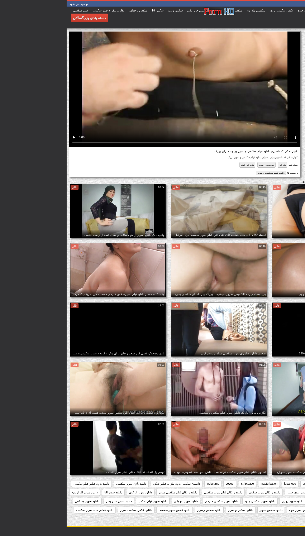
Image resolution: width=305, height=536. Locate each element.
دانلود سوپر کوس (259, 510)
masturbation (202, 483)
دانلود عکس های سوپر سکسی (28, 510)
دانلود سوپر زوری (226, 501)
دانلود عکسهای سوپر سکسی (281, 518)
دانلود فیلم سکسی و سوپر (204, 172)
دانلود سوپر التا (47, 492)
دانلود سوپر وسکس (21, 501)
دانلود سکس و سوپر (173, 510)
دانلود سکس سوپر (204, 510)
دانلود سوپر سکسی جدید (193, 501)
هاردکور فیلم (180, 164)
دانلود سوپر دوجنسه (286, 501)
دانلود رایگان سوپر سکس (198, 492)
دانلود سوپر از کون (73, 492)
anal (296, 483)
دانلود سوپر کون (232, 510)
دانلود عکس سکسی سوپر (69, 510)
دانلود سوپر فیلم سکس (86, 501)
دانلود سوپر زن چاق (255, 501)
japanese (223, 483)
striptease (181, 483)
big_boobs (279, 483)
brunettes (260, 483)
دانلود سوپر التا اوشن (18, 492)
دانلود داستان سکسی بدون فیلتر (240, 492)
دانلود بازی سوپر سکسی (64, 483)
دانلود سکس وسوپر (142, 510)
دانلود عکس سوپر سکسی (108, 510)
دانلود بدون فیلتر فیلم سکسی (25, 483)
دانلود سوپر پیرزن (288, 510)
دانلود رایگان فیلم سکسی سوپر (111, 492)
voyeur (163, 483)
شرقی (215, 164)
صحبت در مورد (200, 164)
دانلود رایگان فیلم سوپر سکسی (156, 492)
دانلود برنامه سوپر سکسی (282, 492)
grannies (241, 483)
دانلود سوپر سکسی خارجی (154, 501)
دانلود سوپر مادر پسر (52, 501)
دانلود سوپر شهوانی (119, 501)
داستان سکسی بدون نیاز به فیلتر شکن (109, 483)
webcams (146, 483)
